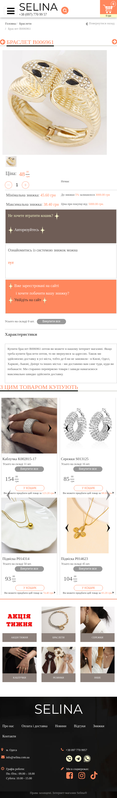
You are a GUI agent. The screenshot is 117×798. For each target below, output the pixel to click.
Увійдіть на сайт (27, 300)
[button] (8, 495)
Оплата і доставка (34, 726)
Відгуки (79, 726)
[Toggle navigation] (11, 11)
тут (11, 262)
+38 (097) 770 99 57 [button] (33, 14)
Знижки (98, 726)
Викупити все (51, 321)
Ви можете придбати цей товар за (30, 493)
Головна (10, 23)
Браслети (25, 23)
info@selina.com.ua (17, 757)
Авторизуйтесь (26, 230)
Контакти (9, 736)
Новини (60, 726)
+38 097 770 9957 (76, 750)
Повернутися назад (102, 23)
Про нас (8, 726)
